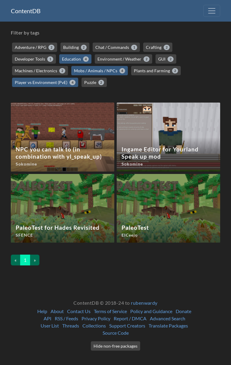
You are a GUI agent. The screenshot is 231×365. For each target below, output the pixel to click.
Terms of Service (110, 311)
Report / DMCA (130, 318)
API (47, 318)
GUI (166, 59)
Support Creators (127, 325)
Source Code (116, 333)
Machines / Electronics (40, 70)
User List (50, 325)
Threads (70, 325)
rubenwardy (144, 303)
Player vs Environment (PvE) (45, 82)
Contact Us (79, 311)
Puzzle (94, 82)
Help (42, 311)
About (57, 311)
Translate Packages (168, 325)
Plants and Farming (156, 70)
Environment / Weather (123, 59)
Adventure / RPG (34, 47)
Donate (183, 311)
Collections (94, 325)
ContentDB (26, 10)
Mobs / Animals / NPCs (99, 70)
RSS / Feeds (66, 318)
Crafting (158, 47)
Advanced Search (167, 318)
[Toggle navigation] (211, 11)
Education (75, 59)
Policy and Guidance (151, 311)
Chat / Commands (116, 47)
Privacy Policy (96, 318)
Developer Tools (34, 59)
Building (75, 47)
